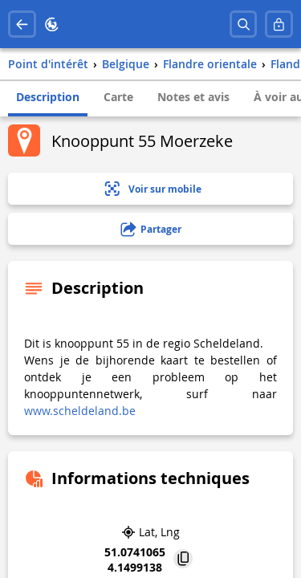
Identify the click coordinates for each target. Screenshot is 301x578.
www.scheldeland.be (80, 410)
